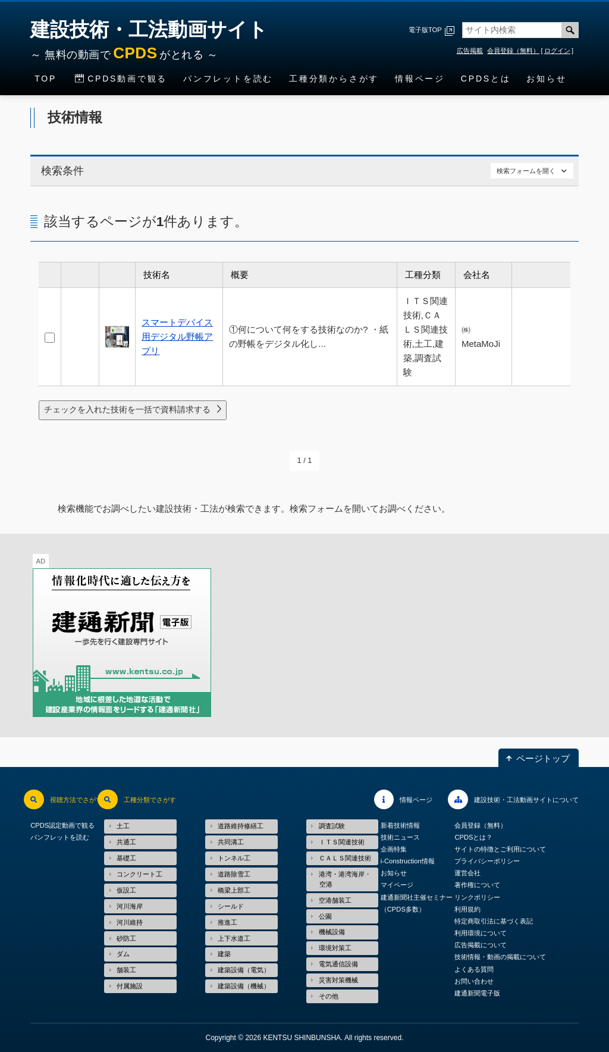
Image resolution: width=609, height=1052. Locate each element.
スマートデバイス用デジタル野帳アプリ (177, 336)
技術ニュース (400, 837)
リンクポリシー (477, 897)
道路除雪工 (234, 874)
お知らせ (546, 78)
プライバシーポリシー (487, 861)
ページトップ (543, 758)
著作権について (477, 885)
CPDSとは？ (473, 837)
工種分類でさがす (150, 799)
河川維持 (130, 922)
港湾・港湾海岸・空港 (345, 879)
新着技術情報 (400, 825)
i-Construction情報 (408, 861)
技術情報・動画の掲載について (500, 957)
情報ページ (420, 78)
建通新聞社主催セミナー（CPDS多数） (417, 903)
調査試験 (332, 825)
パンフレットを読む (228, 78)
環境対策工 (335, 947)
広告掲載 (470, 50)
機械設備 (332, 931)
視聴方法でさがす (76, 799)
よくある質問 (474, 969)
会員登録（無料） (513, 50)
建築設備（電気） (244, 969)
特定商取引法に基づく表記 (493, 921)
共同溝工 (231, 842)
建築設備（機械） (244, 986)
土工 (123, 825)
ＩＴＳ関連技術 (342, 842)
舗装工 (126, 969)
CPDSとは (486, 78)
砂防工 (126, 938)
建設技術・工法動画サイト (149, 42)
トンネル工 (234, 858)
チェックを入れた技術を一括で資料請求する (127, 409)
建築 (224, 953)
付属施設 (130, 986)
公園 (325, 916)
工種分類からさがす (334, 78)
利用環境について (480, 933)
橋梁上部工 (234, 890)
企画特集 (394, 849)
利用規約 (467, 909)
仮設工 (126, 890)
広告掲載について (480, 945)
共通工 (126, 842)
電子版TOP (425, 29)
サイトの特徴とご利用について (500, 849)
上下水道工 (234, 938)
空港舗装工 (335, 900)
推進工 (227, 922)
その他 (328, 996)
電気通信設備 (338, 964)
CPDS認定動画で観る (62, 825)
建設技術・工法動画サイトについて (526, 799)
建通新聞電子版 (477, 993)
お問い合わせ (474, 981)
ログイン (557, 50)
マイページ (397, 885)
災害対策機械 (338, 980)
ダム (123, 953)
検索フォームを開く (526, 170)
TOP (45, 78)
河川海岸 (130, 906)
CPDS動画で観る (127, 78)
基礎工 (126, 858)
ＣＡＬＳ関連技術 (345, 858)
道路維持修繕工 (240, 825)
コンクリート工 (139, 874)
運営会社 (467, 873)
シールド (231, 906)
